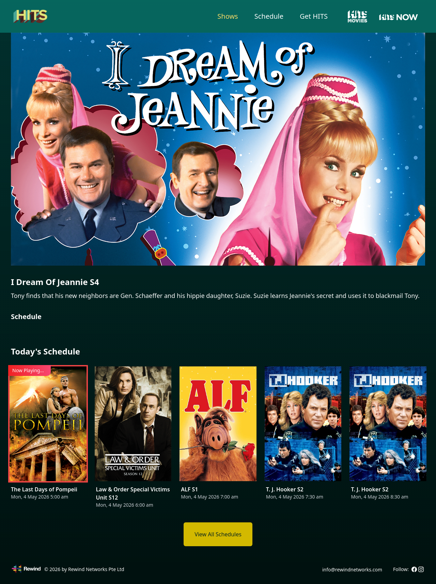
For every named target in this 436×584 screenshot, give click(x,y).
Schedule (268, 16)
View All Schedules (218, 534)
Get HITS (314, 16)
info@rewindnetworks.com (352, 569)
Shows (227, 16)
